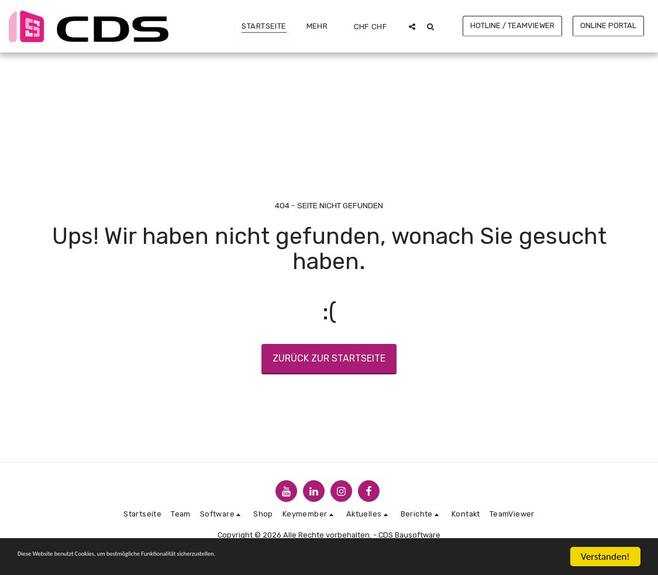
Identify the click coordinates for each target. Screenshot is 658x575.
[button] (412, 26)
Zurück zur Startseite (329, 358)
